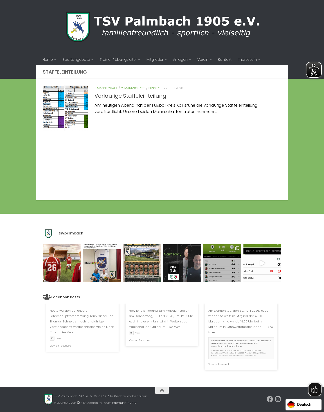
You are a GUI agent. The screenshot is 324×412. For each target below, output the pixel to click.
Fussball (155, 88)
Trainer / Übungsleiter (118, 59)
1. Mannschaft (106, 88)
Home (48, 59)
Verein (202, 59)
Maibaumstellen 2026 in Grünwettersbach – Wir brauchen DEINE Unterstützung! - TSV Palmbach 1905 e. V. (241, 342)
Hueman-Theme (124, 403)
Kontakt (225, 59)
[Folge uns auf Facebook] (270, 399)
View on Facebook (60, 345)
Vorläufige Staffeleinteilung (130, 95)
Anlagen (180, 59)
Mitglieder (154, 59)
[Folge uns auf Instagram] (278, 399)
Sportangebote (76, 59)
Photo (55, 338)
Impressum (247, 59)
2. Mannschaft (133, 88)
